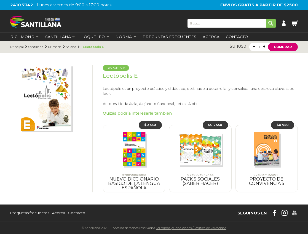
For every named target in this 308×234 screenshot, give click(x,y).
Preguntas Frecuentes (169, 37)
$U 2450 (215, 125)
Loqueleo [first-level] (95, 37)
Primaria (54, 47)
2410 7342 (21, 4)
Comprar (283, 47)
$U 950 (283, 125)
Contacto (237, 37)
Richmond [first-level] (24, 37)
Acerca (211, 37)
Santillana (35, 47)
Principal (17, 47)
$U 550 (150, 125)
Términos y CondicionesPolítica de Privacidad (191, 228)
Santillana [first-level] (60, 37)
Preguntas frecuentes (29, 213)
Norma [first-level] (126, 37)
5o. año (71, 47)
